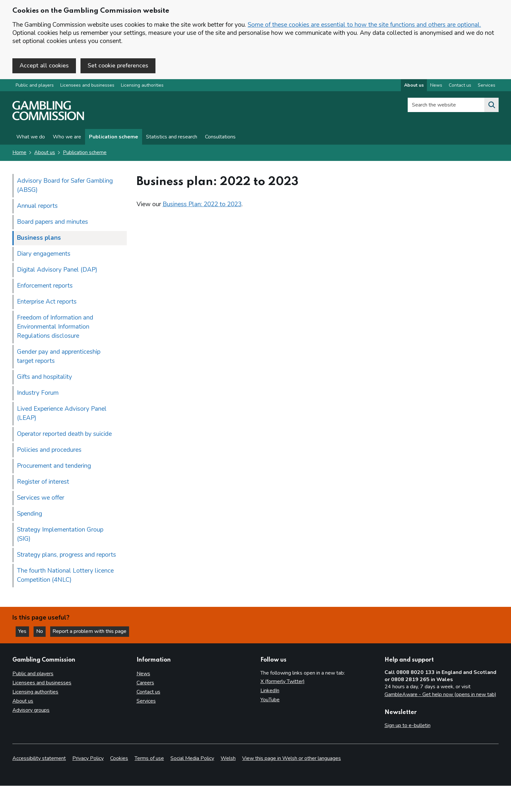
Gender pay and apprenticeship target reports (58, 356)
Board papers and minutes (52, 222)
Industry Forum (38, 393)
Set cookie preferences (118, 65)
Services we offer (40, 498)
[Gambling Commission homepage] (48, 119)
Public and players (35, 86)
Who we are (67, 137)
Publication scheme (113, 137)
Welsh (228, 758)
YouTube (270, 700)
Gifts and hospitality (44, 377)
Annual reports (37, 206)
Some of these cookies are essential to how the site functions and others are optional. (364, 25)
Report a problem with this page (91, 631)
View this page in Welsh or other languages (291, 758)
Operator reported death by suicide (64, 434)
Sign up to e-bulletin (408, 725)
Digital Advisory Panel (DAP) (57, 270)
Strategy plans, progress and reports (66, 555)
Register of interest (43, 482)
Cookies (119, 758)
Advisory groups (31, 710)
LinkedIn (269, 690)
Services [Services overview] (486, 86)
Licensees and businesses (87, 86)
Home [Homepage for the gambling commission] (19, 153)
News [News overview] (436, 86)
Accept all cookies (44, 65)
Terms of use (149, 758)
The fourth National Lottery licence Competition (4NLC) (65, 575)
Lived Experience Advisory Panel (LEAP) (62, 413)
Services (146, 701)
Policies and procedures (49, 450)
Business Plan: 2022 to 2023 (202, 204)
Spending (29, 514)
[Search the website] (491, 105)
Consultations (220, 137)
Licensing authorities (142, 86)
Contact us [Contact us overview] (460, 86)
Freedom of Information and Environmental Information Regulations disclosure (55, 327)
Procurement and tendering (54, 466)
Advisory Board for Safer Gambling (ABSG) (65, 185)
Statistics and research (171, 137)
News (143, 674)
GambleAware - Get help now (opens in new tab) (440, 694)
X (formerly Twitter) (282, 681)
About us (44, 153)
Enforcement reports (45, 286)
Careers (145, 683)
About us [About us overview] (414, 86)
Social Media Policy (192, 758)
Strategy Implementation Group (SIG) (60, 534)
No (42, 631)
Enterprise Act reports (47, 302)
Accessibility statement (39, 758)
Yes (24, 631)
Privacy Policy (88, 758)
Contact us (148, 692)
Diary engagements (43, 254)
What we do (30, 137)
